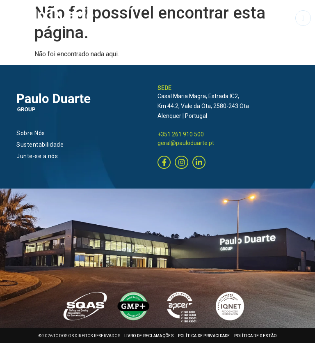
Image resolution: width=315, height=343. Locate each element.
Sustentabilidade (40, 144)
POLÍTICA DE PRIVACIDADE (204, 336)
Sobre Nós (30, 133)
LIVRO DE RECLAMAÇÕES (149, 336)
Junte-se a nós (37, 156)
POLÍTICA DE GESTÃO (255, 336)
